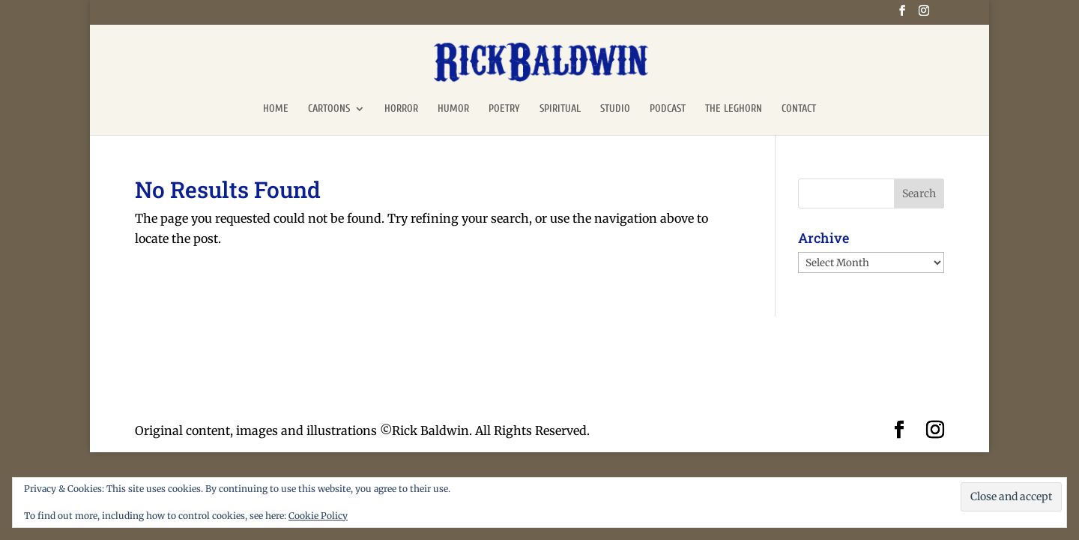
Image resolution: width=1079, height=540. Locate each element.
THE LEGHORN (733, 109)
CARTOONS (329, 109)
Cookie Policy (318, 515)
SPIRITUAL (560, 109)
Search (919, 193)
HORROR (401, 109)
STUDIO (615, 109)
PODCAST (668, 109)
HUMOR (453, 109)
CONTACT (799, 109)
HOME (275, 109)
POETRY (504, 109)
